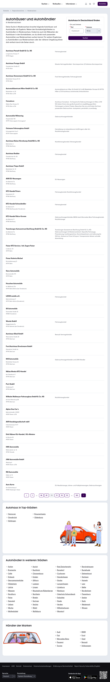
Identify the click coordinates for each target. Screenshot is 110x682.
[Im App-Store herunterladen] (75, 677)
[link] (90, 4)
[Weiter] (83, 495)
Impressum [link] (6, 666)
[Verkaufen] (58, 4)
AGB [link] (13, 666)
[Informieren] (71, 4)
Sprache (5, 673)
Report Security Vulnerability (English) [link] (87, 666)
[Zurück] (26, 495)
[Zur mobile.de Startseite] (18, 4)
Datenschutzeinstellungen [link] (42, 666)
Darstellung (21, 673)
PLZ (71, 27)
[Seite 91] (57, 495)
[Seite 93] (67, 495)
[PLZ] (77, 31)
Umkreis (88, 27)
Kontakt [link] (18, 666)
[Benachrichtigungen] (86, 4)
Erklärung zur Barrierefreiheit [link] (63, 666)
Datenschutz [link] (27, 666)
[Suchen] (46, 4)
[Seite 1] (32, 495)
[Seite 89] (46, 495)
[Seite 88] (41, 495)
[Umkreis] (93, 31)
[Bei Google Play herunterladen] (90, 677)
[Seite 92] (62, 495)
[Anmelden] (103, 4)
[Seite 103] (77, 495)
